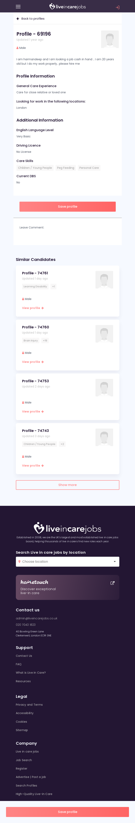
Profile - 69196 (33, 34)
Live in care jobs (27, 752)
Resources (23, 681)
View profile (33, 308)
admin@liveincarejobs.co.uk (36, 618)
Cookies (21, 722)
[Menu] (18, 6)
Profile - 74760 (35, 327)
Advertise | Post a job (31, 777)
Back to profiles (30, 18)
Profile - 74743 (35, 430)
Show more (67, 485)
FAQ (19, 664)
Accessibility (25, 713)
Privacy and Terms (29, 705)
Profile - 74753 (35, 380)
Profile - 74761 (35, 273)
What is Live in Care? (31, 673)
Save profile (67, 812)
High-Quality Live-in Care (34, 794)
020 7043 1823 (26, 625)
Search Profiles (26, 786)
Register (21, 769)
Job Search (24, 760)
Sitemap (22, 730)
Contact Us (24, 656)
